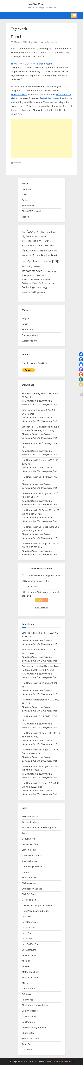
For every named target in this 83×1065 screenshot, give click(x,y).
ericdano (35, 41)
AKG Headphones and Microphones (40, 827)
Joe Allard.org (29, 949)
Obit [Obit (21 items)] (24, 261)
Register (26, 318)
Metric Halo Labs (30, 972)
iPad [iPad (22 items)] (41, 245)
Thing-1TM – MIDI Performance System (31, 63)
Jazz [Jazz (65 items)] (25, 250)
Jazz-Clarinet (29, 927)
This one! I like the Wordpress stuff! (42, 575)
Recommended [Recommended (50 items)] (32, 271)
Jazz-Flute (27, 933)
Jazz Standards (30, 922)
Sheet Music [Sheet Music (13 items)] (41, 276)
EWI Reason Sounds (32, 888)
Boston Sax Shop (30, 844)
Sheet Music (28, 205)
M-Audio (26, 960)
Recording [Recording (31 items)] (50, 271)
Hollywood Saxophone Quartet (37, 905)
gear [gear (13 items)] (52, 241)
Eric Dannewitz (29, 877)
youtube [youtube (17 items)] (41, 292)
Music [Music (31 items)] (54, 255)
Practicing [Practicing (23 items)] (27, 266)
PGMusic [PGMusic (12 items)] (47, 262)
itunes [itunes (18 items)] (52, 245)
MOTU (25, 983)
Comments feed (30, 335)
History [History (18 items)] (25, 245)
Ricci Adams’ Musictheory (35, 1005)
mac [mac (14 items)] (41, 251)
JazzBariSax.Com (31, 944)
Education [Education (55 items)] (29, 241)
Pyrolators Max (19, 94)
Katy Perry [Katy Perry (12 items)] (34, 251)
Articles (17, 163)
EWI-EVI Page (29, 894)
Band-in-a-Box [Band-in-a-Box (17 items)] (48, 232)
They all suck (31, 586)
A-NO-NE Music (30, 816)
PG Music (27, 994)
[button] (81, 354)
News (25, 194)
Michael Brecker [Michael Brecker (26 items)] (41, 255)
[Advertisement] (41, 138)
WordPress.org (29, 340)
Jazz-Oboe (27, 938)
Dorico (25, 872)
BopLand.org (28, 838)
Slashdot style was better (37, 581)
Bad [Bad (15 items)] (38, 232)
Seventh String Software (34, 1027)
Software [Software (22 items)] (26, 283)
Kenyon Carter (29, 955)
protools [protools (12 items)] (37, 267)
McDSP (25, 966)
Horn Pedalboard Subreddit (35, 911)
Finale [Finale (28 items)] (45, 240)
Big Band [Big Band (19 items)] (26, 236)
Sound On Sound (30, 1038)
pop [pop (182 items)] (56, 260)
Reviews (26, 200)
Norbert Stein (28, 988)
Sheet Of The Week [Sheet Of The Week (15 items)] (30, 279)
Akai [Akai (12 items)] (23, 232)
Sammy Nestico (30, 1010)
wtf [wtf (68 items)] (33, 292)
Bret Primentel (29, 849)
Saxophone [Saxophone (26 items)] (28, 275)
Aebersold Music (30, 822)
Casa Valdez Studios (32, 855)
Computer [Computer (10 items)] (42, 236)
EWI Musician (29, 883)
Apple (25, 833)
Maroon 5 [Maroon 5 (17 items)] (26, 255)
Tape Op (26, 1044)
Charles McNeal (30, 861)
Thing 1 (16, 36)
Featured (26, 189)
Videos (25, 216)
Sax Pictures (28, 1022)
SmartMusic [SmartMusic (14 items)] (45, 279)
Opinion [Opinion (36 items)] (32, 261)
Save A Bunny (29, 1016)
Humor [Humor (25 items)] (33, 245)
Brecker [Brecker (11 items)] (35, 236)
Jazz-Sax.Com (35, 4)
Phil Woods (27, 999)
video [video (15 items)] (50, 287)
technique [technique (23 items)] (50, 283)
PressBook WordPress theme (61, 1062)
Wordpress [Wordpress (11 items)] (26, 293)
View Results (41, 607)
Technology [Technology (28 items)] (28, 287)
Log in (25, 324)
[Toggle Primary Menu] (74, 15)
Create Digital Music (32, 866)
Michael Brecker (30, 977)
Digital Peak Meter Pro (52, 98)
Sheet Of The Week (32, 211)
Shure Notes (28, 1033)
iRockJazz (27, 916)
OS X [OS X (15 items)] (40, 262)
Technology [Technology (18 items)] (41, 287)
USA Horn (27, 1049)
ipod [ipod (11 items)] (46, 246)
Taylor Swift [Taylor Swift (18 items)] (37, 283)
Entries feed (28, 329)
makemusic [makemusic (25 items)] (50, 250)
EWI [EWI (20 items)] (39, 241)
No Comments (50, 42)
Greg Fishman (29, 899)
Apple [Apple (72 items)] (31, 232)
